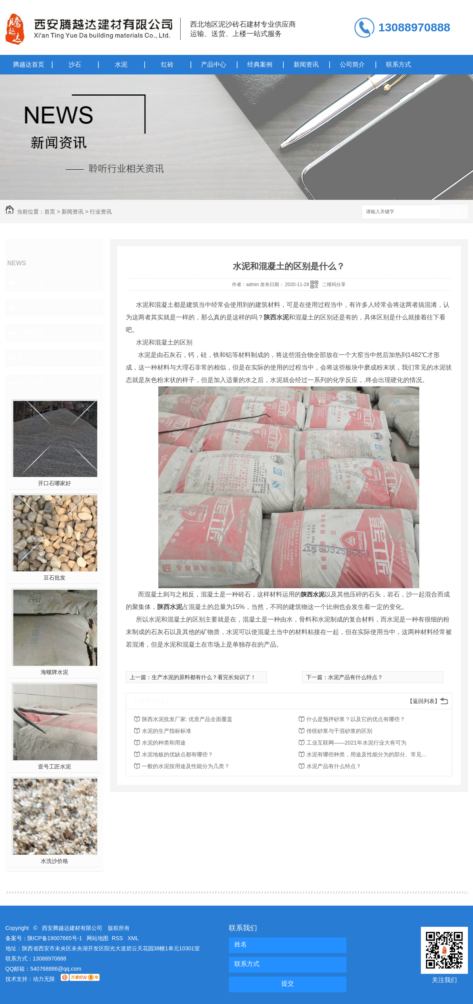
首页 (49, 211)
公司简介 (352, 64)
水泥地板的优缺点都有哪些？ (177, 754)
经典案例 (259, 64)
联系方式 (398, 64)
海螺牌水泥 (54, 672)
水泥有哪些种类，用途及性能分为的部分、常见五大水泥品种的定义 (369, 754)
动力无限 (44, 979)
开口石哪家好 (54, 483)
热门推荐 (31, 383)
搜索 (454, 212)
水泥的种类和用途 (164, 742)
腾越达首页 (28, 64)
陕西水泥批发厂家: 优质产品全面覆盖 (187, 719)
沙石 (75, 64)
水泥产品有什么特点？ (355, 677)
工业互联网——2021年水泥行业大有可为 (356, 742)
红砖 (167, 64)
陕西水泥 (312, 594)
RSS (118, 938)
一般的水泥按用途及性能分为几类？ (186, 766)
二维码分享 (334, 284)
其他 (24, 358)
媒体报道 (31, 333)
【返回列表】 (423, 701)
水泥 (121, 64)
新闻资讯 (306, 64)
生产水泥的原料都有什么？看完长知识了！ (204, 677)
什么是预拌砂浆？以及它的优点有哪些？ (355, 719)
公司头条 (31, 282)
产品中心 (213, 64)
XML (133, 938)
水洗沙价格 (54, 861)
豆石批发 (54, 577)
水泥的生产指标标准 (166, 731)
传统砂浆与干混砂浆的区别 (339, 731)
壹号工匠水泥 (54, 766)
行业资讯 (101, 211)
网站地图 (98, 938)
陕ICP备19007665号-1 (54, 938)
